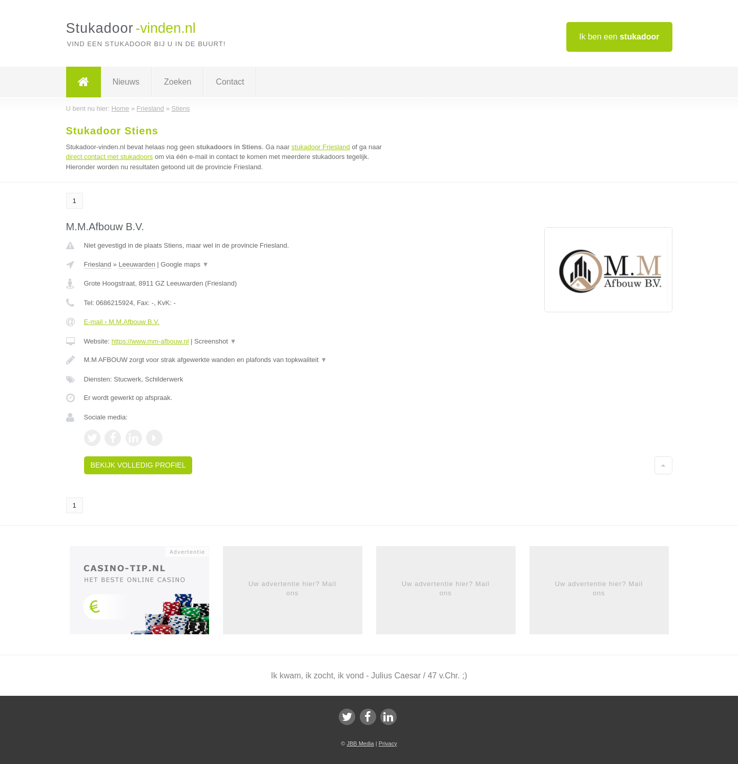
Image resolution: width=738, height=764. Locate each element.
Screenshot (215, 341)
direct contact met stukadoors (109, 156)
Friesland (97, 264)
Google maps (185, 264)
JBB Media (360, 743)
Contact (230, 81)
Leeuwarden (136, 264)
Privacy (388, 743)
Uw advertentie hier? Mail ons (293, 588)
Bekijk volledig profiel (138, 465)
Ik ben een (619, 36)
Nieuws (126, 81)
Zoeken (177, 81)
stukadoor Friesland (321, 147)
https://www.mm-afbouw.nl (150, 341)
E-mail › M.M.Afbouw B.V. (122, 322)
